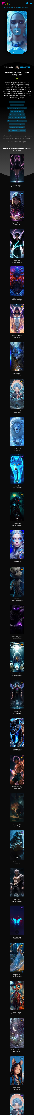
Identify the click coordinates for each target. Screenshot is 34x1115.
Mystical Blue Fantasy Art (17, 562)
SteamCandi (22, 67)
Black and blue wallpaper (17, 127)
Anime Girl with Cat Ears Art (17, 1088)
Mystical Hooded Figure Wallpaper (17, 637)
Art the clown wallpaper (17, 105)
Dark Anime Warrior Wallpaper (17, 900)
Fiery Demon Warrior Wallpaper (17, 298)
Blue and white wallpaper (17, 114)
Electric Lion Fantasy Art (17, 449)
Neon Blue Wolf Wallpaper (17, 486)
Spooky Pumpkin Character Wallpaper (17, 1013)
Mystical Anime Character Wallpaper (17, 186)
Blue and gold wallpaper (17, 124)
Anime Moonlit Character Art (17, 411)
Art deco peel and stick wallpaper (17, 108)
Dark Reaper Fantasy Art (17, 862)
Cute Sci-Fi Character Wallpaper (17, 599)
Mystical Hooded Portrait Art (17, 223)
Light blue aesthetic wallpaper (17, 130)
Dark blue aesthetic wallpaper (17, 117)
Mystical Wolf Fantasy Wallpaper (17, 374)
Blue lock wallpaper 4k (17, 111)
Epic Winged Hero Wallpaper (17, 712)
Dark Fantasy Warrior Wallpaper (17, 524)
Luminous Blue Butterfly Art (17, 938)
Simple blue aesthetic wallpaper (17, 121)
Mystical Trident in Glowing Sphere (17, 674)
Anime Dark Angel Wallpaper (17, 261)
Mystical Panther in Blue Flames (17, 750)
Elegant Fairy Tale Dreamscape (17, 975)
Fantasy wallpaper (22, 7)
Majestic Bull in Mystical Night (17, 825)
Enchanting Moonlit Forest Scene (17, 1050)
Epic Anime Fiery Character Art (17, 787)
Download (17, 52)
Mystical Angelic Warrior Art (17, 336)
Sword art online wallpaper (17, 102)
